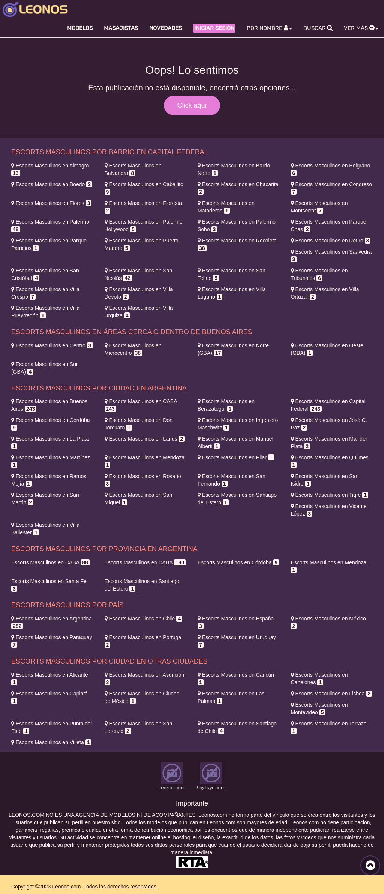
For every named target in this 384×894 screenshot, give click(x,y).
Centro (52, 345)
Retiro (331, 241)
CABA (50, 562)
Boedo (51, 184)
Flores (51, 203)
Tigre (330, 495)
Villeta (51, 742)
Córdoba (238, 562)
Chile (143, 619)
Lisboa (331, 694)
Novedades (165, 28)
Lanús (145, 439)
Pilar (236, 457)
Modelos (80, 28)
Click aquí (192, 105)
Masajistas (121, 28)
